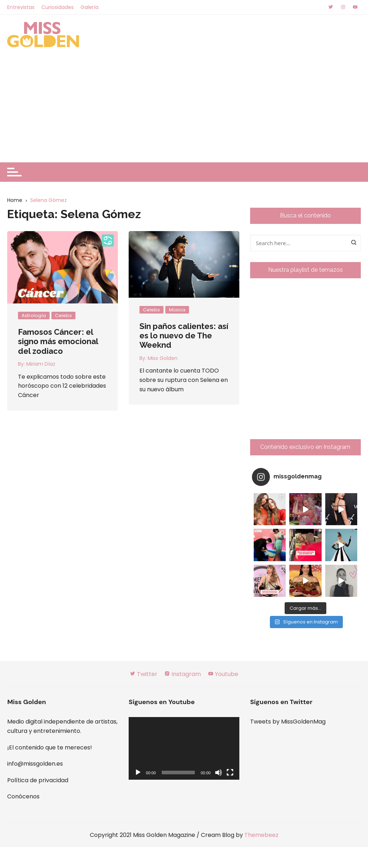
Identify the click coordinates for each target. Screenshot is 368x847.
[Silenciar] (218, 772)
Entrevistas (20, 7)
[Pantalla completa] (230, 772)
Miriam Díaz (40, 364)
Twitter (143, 674)
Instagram (182, 674)
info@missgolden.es (35, 764)
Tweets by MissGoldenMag (288, 721)
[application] (184, 748)
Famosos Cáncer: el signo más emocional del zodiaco (58, 341)
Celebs (63, 315)
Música (177, 309)
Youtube (223, 674)
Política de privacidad (37, 780)
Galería (89, 7)
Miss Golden (163, 358)
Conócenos (23, 796)
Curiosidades (57, 7)
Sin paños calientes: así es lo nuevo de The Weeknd (183, 335)
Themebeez (261, 835)
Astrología (34, 315)
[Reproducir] (138, 772)
